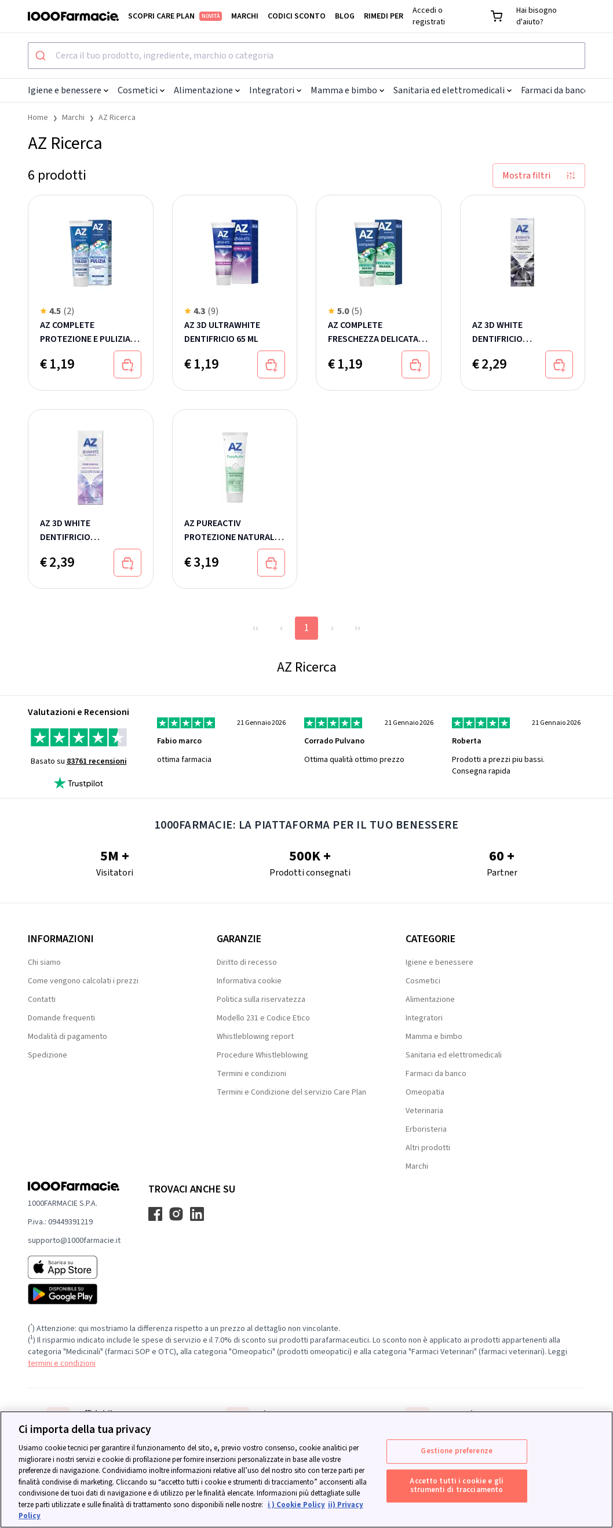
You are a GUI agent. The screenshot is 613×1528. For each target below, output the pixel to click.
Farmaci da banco (558, 90)
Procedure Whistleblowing (262, 1055)
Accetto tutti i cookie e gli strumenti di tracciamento (456, 1486)
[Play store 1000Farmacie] (74, 1293)
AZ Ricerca (117, 117)
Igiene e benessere (68, 90)
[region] (306, 1469)
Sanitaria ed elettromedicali (452, 90)
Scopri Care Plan (175, 16)
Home (38, 117)
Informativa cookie (249, 981)
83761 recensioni (97, 761)
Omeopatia (425, 1092)
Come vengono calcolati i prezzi (83, 981)
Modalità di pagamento (67, 1036)
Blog (345, 16)
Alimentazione (207, 90)
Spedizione (47, 1055)
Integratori (275, 90)
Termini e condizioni (251, 1074)
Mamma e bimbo (347, 90)
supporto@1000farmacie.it (74, 1240)
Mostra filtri (538, 175)
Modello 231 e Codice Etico (263, 1018)
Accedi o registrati (429, 16)
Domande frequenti (61, 1018)
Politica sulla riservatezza (261, 999)
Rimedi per (383, 16)
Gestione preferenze (456, 1451)
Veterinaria (424, 1111)
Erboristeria (426, 1129)
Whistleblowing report (255, 1036)
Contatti (42, 999)
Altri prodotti (428, 1148)
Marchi (244, 16)
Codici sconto (297, 16)
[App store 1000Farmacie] (74, 1267)
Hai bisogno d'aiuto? (536, 16)
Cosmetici (141, 90)
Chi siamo (44, 962)
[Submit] (42, 55)
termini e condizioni (62, 1363)
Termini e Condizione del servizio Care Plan (291, 1092)
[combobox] (306, 55)
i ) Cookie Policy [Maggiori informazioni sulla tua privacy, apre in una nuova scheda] (296, 1505)
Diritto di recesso (247, 962)
